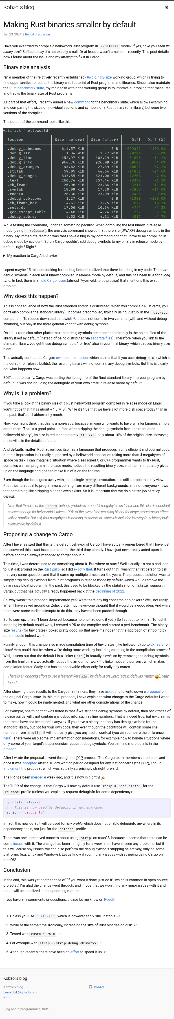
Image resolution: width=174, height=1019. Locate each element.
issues (18, 838)
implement (11, 765)
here (6, 735)
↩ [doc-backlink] (118, 911)
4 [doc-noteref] (31, 432)
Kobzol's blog (18, 7)
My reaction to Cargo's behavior (32, 255)
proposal (154, 688)
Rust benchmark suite (26, 88)
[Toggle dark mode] (167, 7)
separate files (101, 337)
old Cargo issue (53, 280)
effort (74, 946)
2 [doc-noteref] (74, 316)
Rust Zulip (52, 567)
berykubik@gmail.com (20, 986)
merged (37, 774)
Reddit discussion (37, 34)
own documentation (72, 357)
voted (145, 754)
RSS (6, 991)
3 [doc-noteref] (65, 407)
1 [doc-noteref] (65, 310)
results (16, 627)
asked (109, 688)
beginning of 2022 (109, 588)
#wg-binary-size (99, 77)
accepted (29, 759)
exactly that (83, 567)
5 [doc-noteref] (111, 652)
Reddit (109, 894)
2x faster (158, 642)
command (82, 102)
